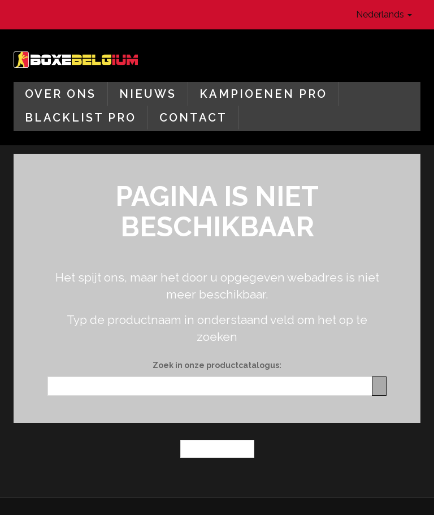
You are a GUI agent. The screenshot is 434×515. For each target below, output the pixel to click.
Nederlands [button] (384, 14)
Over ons (60, 94)
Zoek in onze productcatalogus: (217, 365)
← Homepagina (217, 448)
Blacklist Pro (80, 117)
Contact (193, 117)
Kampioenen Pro (263, 94)
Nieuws (147, 94)
